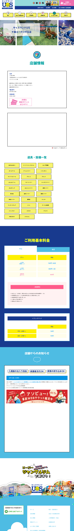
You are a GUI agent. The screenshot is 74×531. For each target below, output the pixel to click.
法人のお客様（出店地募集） (65, 7)
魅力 (8, 15)
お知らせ (66, 15)
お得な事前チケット (66, 3)
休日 (53, 238)
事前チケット (34, 510)
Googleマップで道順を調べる (60, 147)
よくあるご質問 (54, 15)
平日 (20, 237)
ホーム (32, 498)
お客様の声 (43, 15)
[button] (28, 44)
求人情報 (54, 7)
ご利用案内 (31, 15)
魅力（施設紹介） (54, 498)
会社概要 (48, 7)
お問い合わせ (40, 7)
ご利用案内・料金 (54, 506)
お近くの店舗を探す (20, 15)
